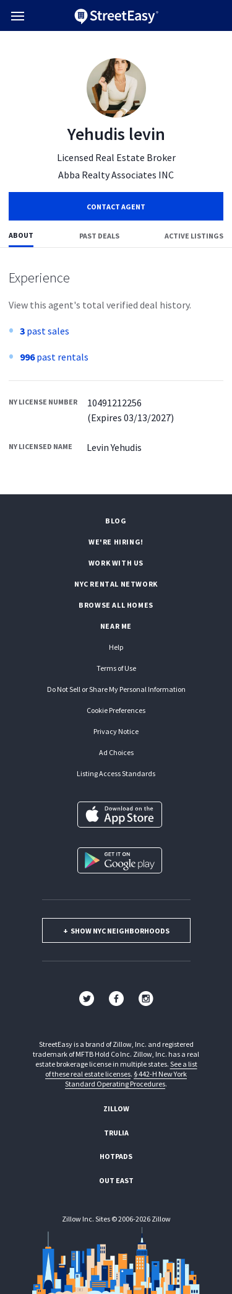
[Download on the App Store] (119, 815)
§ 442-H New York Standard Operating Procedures (126, 1078)
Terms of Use (116, 668)
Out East (116, 1180)
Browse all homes (116, 605)
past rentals (54, 357)
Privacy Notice (116, 731)
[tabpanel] (116, 371)
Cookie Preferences (116, 710)
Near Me (116, 626)
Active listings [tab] (194, 235)
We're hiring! (116, 541)
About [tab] (21, 235)
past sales (44, 331)
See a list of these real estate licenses (121, 1068)
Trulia (116, 1132)
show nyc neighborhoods (116, 930)
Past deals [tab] (99, 235)
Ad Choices (116, 752)
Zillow (116, 1108)
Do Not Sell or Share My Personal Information (116, 689)
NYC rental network (116, 583)
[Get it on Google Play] (119, 860)
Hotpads (116, 1156)
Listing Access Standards (116, 773)
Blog (115, 520)
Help (116, 647)
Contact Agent (116, 206)
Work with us (116, 562)
